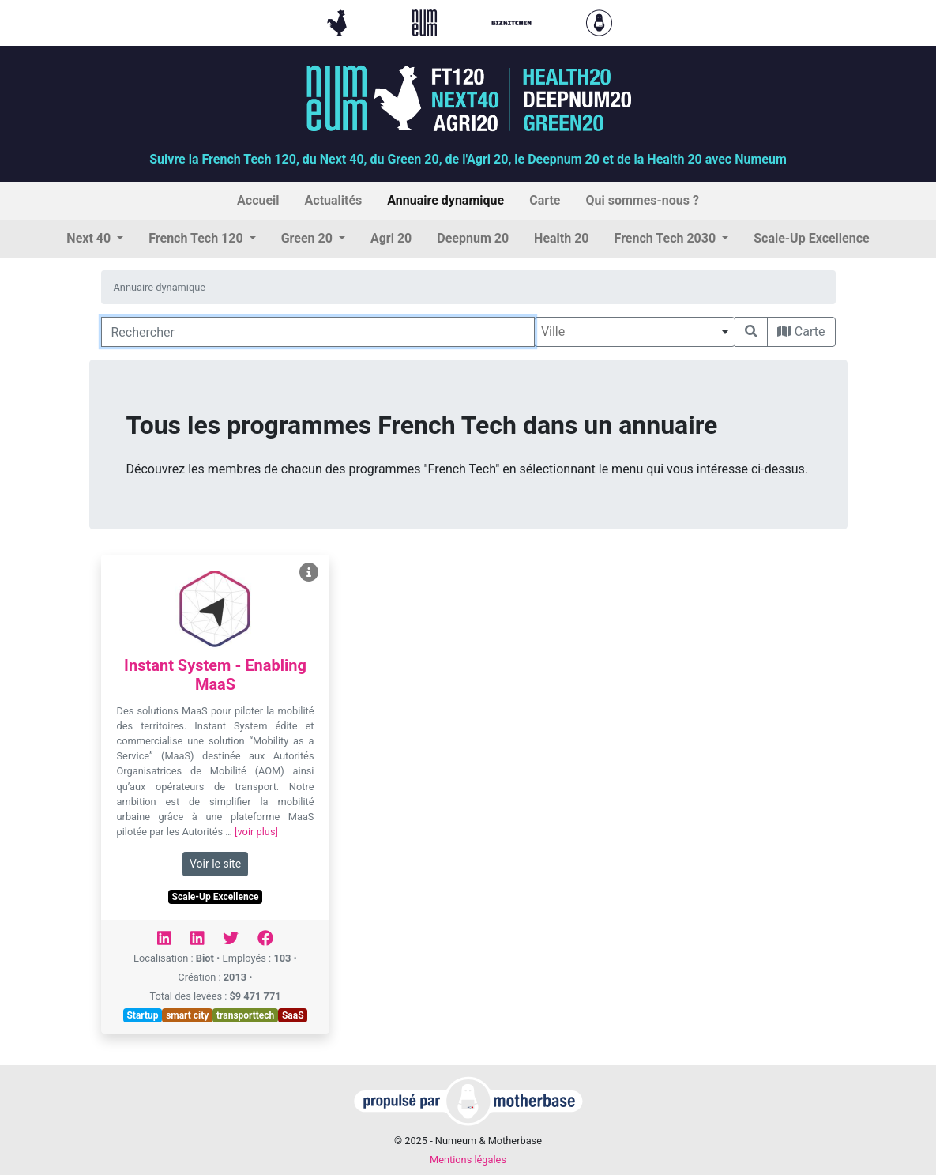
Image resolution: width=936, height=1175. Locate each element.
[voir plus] (256, 832)
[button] (95, 238)
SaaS (293, 1015)
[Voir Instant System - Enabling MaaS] (308, 572)
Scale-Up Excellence (215, 896)
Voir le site (215, 863)
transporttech (245, 1015)
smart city (187, 1015)
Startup (142, 1015)
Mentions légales (468, 1160)
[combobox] (634, 332)
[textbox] (635, 332)
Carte (801, 331)
